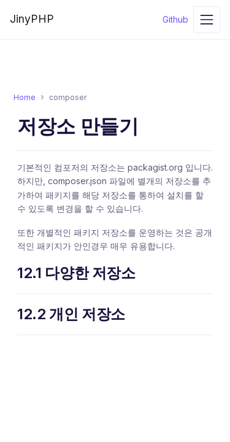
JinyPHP (32, 18)
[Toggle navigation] (206, 19)
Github (175, 19)
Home (24, 97)
